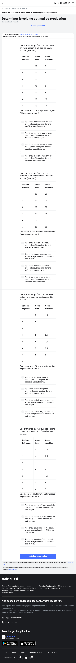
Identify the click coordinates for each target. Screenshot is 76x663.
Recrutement (51, 652)
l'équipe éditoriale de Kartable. (29, 34)
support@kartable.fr (13, 618)
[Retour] (4, 3)
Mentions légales (35, 652)
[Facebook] (20, 657)
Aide (14, 652)
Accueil (5, 8)
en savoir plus (12, 569)
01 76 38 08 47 (64, 3)
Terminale (15, 8)
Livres (22, 652)
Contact (5, 652)
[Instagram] (31, 657)
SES (23, 8)
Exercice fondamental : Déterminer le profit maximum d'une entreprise (56, 587)
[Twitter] (26, 657)
